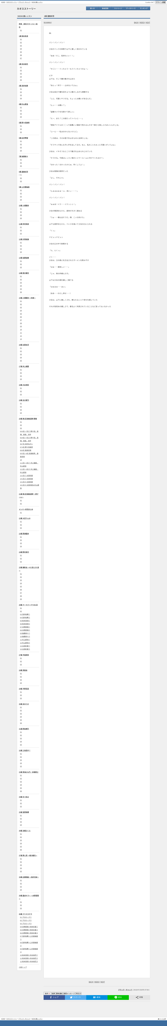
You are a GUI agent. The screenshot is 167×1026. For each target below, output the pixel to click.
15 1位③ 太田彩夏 (26, 482)
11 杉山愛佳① (25, 639)
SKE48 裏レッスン (37, 2)
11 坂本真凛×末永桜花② (29, 958)
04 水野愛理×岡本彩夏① (29, 926)
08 (21, 323)
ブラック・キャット (24, 2)
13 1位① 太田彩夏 (26, 475)
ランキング (144, 8)
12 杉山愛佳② (25, 643)
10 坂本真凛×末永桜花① (29, 955)
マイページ (118, 8)
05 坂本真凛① (25, 620)
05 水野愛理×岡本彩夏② (29, 930)
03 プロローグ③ (26, 923)
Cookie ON (150, 2)
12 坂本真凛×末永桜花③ (29, 961)
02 (21, 42)
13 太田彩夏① (25, 646)
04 (21, 49)
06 (21, 55)
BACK (136, 22)
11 (21, 332)
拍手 (47, 993)
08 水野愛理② (25, 630)
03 (21, 45)
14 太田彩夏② (25, 649)
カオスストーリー (11, 2)
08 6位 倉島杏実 (25, 450)
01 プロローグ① (26, 917)
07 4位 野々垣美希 (26, 447)
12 (21, 336)
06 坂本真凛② (25, 624)
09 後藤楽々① (25, 633)
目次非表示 (47, 22)
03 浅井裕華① (25, 614)
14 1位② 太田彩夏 (26, 479)
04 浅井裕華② (25, 617)
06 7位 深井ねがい (26, 444)
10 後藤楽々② (25, 636)
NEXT (148, 22)
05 (21, 52)
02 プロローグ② (26, 920)
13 (21, 339)
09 (21, 326)
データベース (131, 8)
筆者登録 (105, 8)
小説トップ (23, 967)
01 (21, 30)
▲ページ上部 (162, 1019)
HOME (3, 2)
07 (21, 58)
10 (21, 329)
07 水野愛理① (25, 627)
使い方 (92, 8)
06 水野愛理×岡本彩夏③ (29, 933)
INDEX (142, 22)
